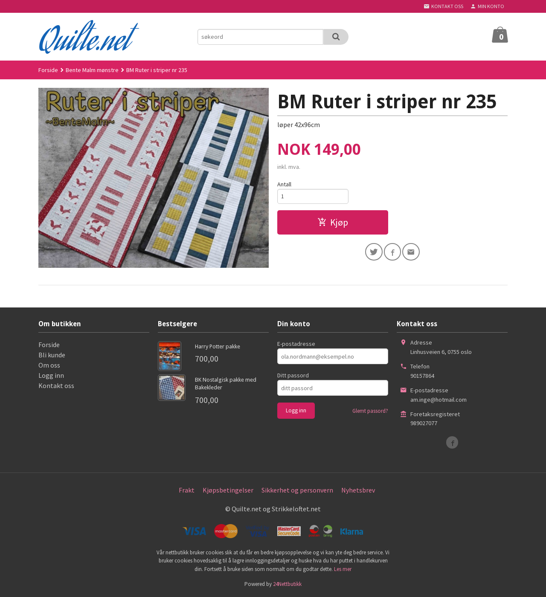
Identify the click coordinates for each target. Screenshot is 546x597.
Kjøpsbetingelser (228, 490)
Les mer (342, 569)
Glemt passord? (370, 410)
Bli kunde (51, 355)
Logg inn (51, 375)
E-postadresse (296, 344)
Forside (48, 70)
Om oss (49, 365)
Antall (284, 184)
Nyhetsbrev (358, 490)
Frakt (187, 490)
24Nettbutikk (287, 584)
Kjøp (332, 223)
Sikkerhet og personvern (297, 490)
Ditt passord (293, 375)
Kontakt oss (56, 385)
